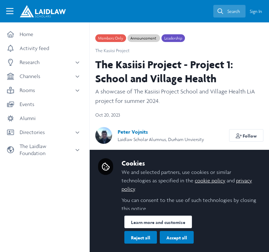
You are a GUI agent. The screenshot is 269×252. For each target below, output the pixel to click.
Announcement (143, 38)
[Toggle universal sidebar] (10, 11)
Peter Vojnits (133, 131)
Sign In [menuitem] (256, 11)
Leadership (173, 38)
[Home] (37, 11)
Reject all (140, 237)
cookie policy (210, 180)
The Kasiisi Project (112, 51)
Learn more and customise (158, 222)
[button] (246, 135)
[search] (229, 11)
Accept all (176, 237)
